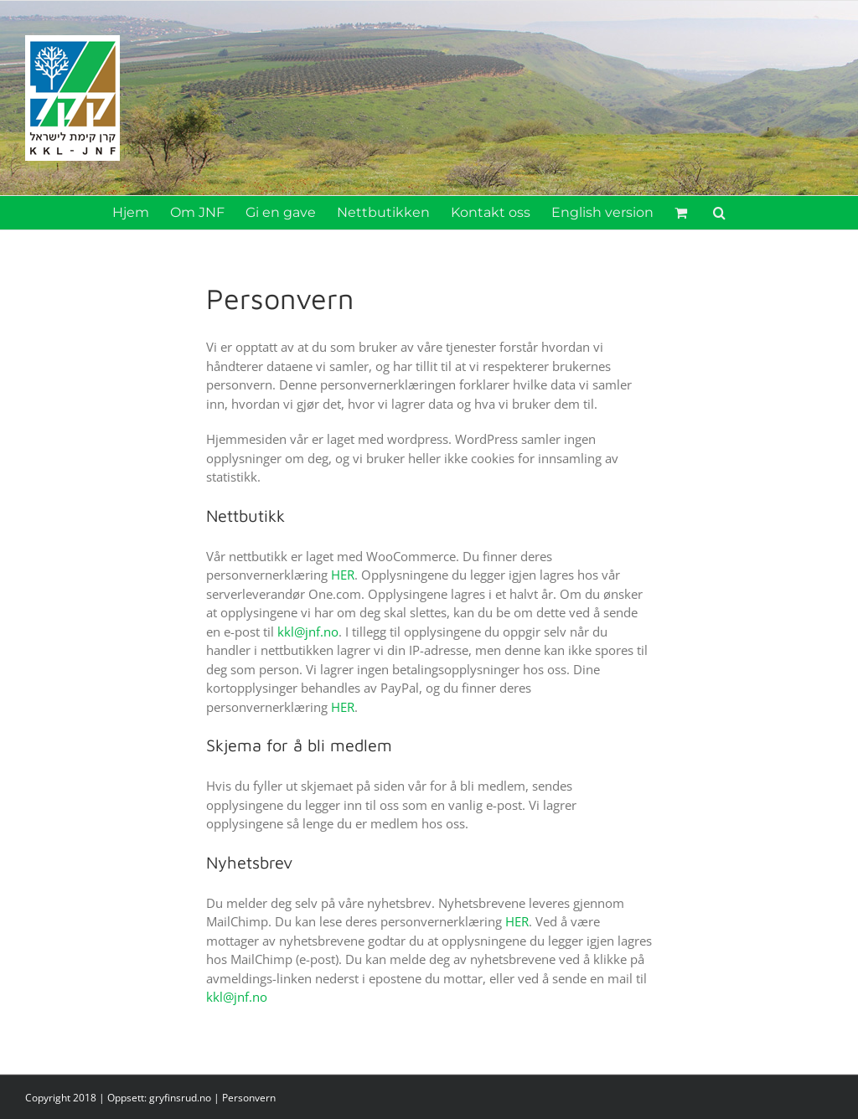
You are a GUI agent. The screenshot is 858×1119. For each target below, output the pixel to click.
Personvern (249, 1098)
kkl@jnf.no (308, 631)
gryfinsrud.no (180, 1098)
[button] (719, 212)
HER (342, 574)
